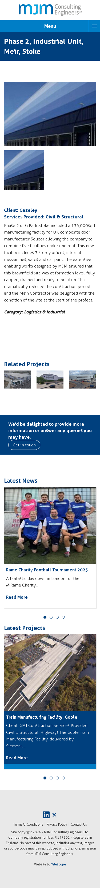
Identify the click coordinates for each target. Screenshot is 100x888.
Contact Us (79, 824)
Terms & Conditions (28, 824)
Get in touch (24, 444)
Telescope (58, 864)
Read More (17, 597)
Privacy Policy (57, 824)
